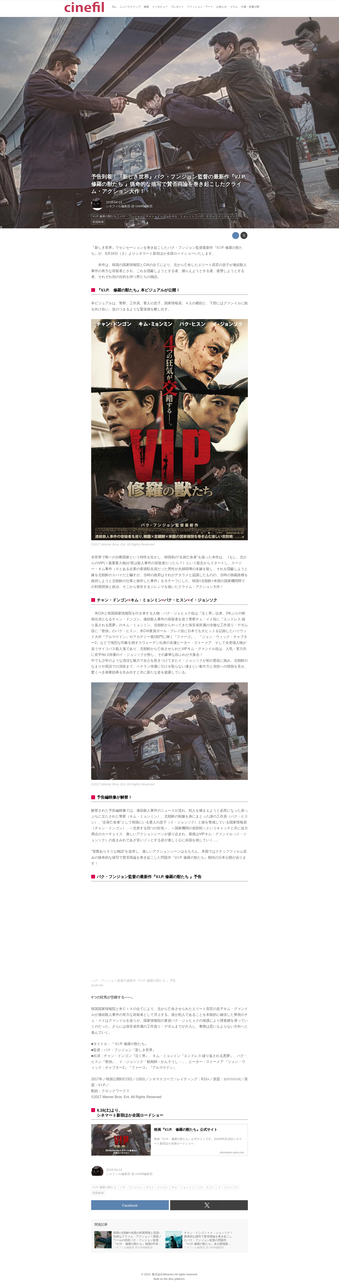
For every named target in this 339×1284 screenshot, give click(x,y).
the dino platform (174, 1279)
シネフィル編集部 (118, 206)
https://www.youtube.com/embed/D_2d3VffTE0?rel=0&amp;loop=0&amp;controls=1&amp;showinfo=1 (169, 932)
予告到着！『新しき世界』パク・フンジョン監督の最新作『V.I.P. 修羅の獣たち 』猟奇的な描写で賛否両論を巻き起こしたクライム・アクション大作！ (168, 184)
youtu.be (97, 985)
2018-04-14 (114, 202)
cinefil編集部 (144, 206)
